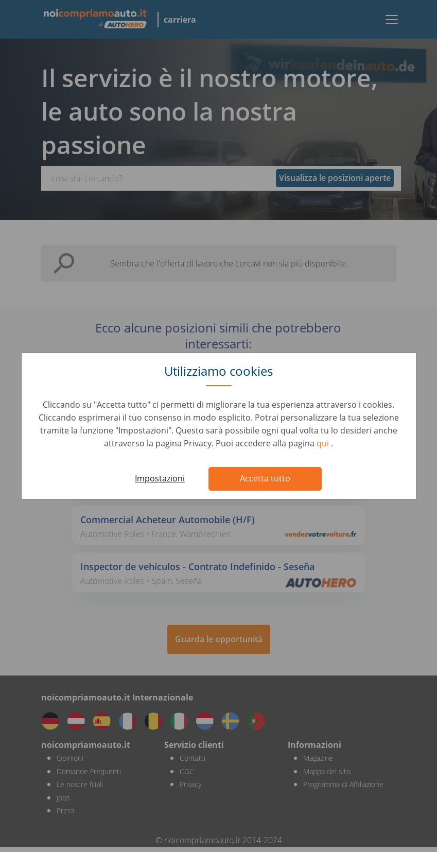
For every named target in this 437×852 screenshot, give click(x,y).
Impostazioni (160, 478)
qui (324, 443)
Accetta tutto (265, 478)
